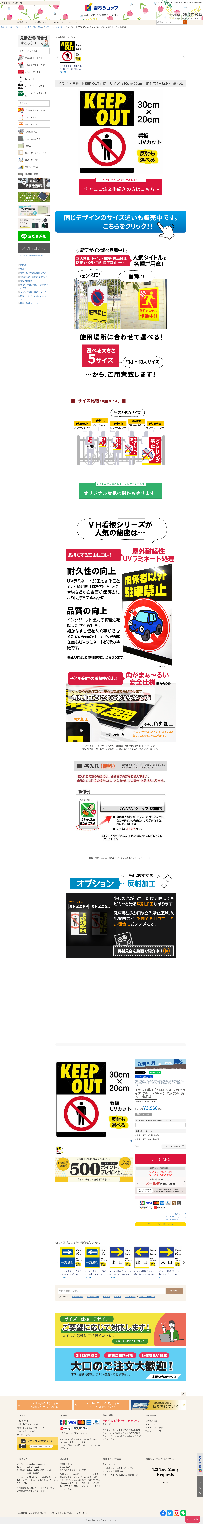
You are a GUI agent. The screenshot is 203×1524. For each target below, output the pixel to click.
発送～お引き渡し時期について (31, 1427)
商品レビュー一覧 (153, 1431)
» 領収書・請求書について (175, 1219)
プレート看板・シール (17, 27)
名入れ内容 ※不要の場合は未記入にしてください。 (155, 1121)
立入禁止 (47, 27)
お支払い (64, 1415)
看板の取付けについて (30, 303)
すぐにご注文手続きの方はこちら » (121, 185)
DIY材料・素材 (31, 174)
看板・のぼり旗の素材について (34, 273)
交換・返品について (26, 1431)
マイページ (57, 22)
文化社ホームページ (111, 1464)
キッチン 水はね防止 (147, 1297)
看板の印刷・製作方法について (34, 277)
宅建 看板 (106, 1297)
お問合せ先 (22, 1459)
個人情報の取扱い (65, 1513)
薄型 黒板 (117, 1297)
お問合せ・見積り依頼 (193, 2)
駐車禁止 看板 (77, 1297)
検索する (175, 1291)
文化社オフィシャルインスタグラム (118, 1468)
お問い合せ (40, 22)
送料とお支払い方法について (81, 1445)
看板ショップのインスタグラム (160, 1459)
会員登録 (165, 2)
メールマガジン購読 (154, 1427)
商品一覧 (22, 22)
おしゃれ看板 (31, 79)
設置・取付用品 (32, 124)
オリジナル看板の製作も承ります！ (122, 489)
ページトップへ (183, 1394)
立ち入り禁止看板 (33, 72)
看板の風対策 (26, 281)
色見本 (23, 269)
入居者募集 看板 (93, 1297)
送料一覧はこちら (110, 1424)
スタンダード (57, 27)
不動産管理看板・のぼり (36, 65)
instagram (165, 1483)
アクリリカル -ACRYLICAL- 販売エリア (120, 1475)
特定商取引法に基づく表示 (42, 1513)
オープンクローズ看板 (35, 86)
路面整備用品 (31, 131)
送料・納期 (108, 1415)
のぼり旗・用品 (32, 160)
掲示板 (28, 146)
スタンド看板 (31, 117)
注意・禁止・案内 (35, 27)
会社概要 (64, 1459)
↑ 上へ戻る (192, 1519)
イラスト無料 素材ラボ (113, 1471)
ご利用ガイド (177, 2)
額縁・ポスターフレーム (36, 153)
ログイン (155, 2)
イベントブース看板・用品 (36, 94)
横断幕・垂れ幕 (32, 167)
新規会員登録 (151, 1420)
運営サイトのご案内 (112, 1459)
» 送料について (180, 1214)
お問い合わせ (83, 1513)
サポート (21, 1415)
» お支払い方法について (176, 1217)
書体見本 (24, 264)
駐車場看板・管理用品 (35, 58)
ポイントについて (25, 1435)
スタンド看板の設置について (33, 292)
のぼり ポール (130, 1297)
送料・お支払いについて (28, 1424)
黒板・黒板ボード (33, 139)
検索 (185, 22)
